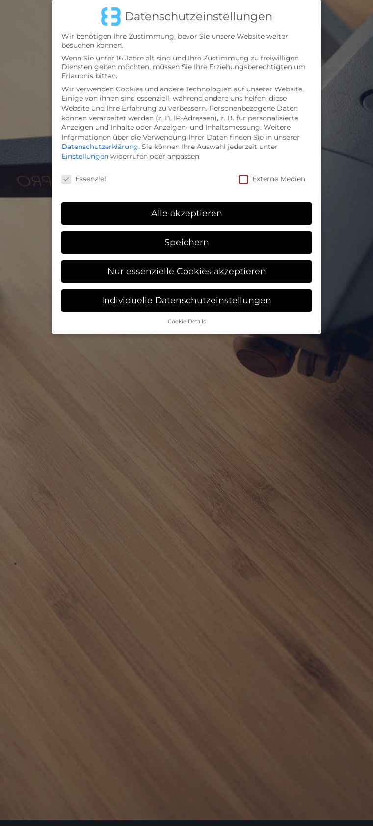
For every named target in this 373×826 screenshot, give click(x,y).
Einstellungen (84, 151)
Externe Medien (272, 173)
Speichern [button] (186, 237)
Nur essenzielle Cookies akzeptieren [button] (186, 266)
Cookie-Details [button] (187, 316)
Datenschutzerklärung (99, 141)
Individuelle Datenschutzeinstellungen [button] (186, 295)
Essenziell (84, 173)
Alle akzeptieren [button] (186, 208)
